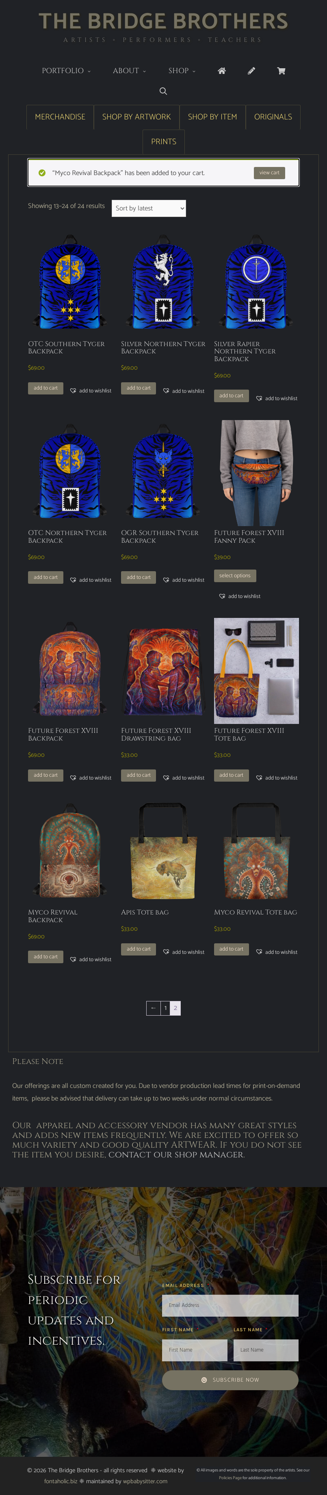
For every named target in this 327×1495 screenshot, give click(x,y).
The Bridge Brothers (163, 22)
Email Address (184, 1285)
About (135, 71)
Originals (273, 117)
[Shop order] (149, 208)
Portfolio (72, 71)
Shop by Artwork (136, 117)
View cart (269, 172)
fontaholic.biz (61, 1481)
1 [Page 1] (166, 1008)
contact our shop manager (175, 1155)
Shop (188, 71)
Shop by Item (212, 117)
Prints (163, 142)
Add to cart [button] (46, 388)
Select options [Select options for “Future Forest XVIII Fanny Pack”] (235, 575)
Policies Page (230, 1478)
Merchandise (60, 117)
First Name (178, 1329)
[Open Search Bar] (163, 91)
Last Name (249, 1329)
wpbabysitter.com (145, 1481)
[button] (90, 391)
